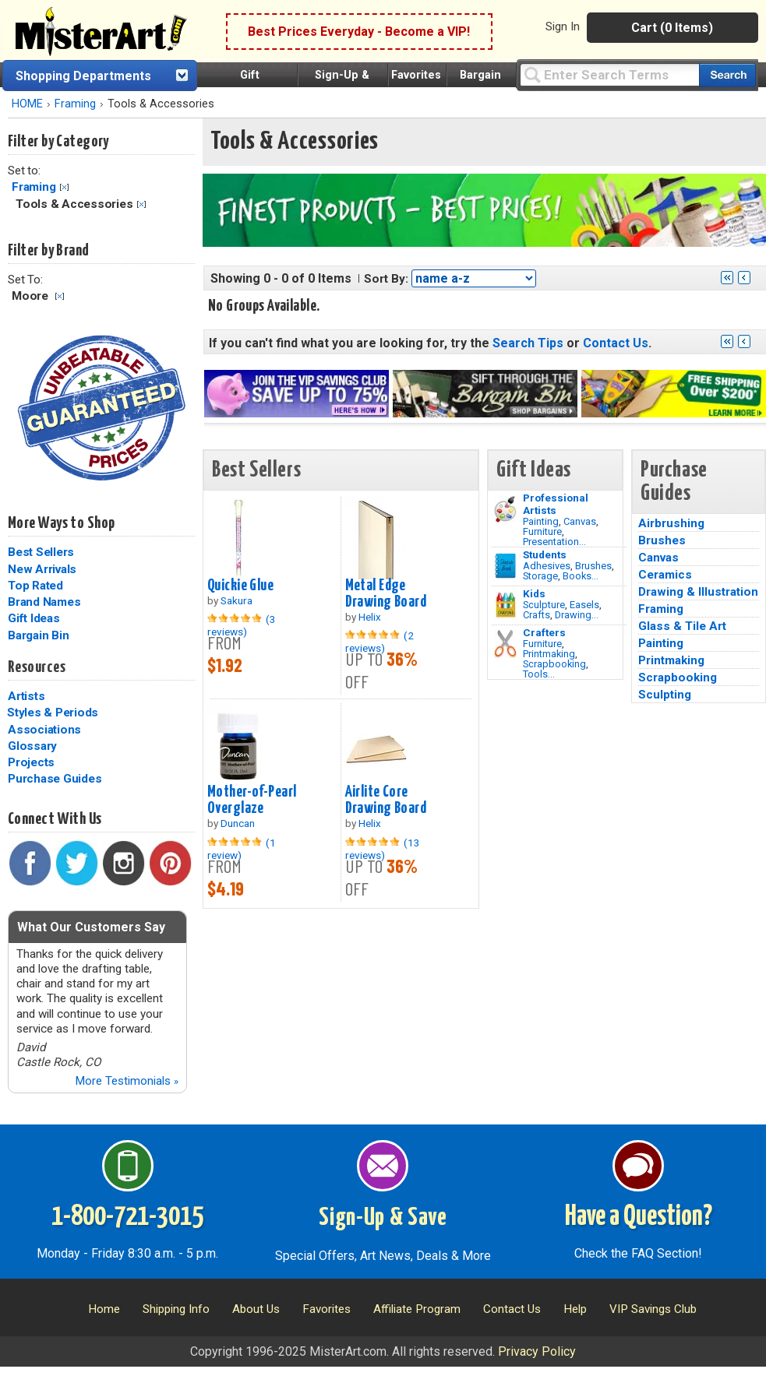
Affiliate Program (417, 1309)
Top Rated (35, 586)
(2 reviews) (379, 641)
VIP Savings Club (653, 1309)
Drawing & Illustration (698, 592)
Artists (26, 696)
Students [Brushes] (545, 554)
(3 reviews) (241, 625)
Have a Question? (638, 1217)
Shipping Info (176, 1309)
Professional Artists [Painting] (555, 503)
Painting (541, 521)
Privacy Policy (537, 1351)
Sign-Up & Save (383, 1217)
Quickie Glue (240, 585)
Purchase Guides (54, 779)
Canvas (579, 521)
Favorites (416, 75)
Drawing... (576, 615)
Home (104, 1309)
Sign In (562, 26)
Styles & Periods (52, 713)
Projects (31, 762)
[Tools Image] (505, 644)
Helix (369, 617)
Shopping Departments (83, 76)
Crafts (536, 615)
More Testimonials (126, 1081)
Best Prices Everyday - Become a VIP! (359, 31)
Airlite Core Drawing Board (386, 800)
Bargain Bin (38, 635)
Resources (36, 667)
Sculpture (544, 605)
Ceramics (665, 575)
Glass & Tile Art (682, 626)
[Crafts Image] (505, 605)
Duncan (238, 823)
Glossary (32, 746)
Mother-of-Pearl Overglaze (251, 800)
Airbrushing (671, 523)
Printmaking (549, 654)
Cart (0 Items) (672, 27)
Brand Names (44, 602)
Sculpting (664, 695)
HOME (27, 104)
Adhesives (546, 566)
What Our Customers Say (91, 927)
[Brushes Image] (505, 566)
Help (575, 1309)
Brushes (593, 566)
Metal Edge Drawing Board (386, 594)
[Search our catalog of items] (727, 75)
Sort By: (386, 279)
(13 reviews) (382, 848)
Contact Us (615, 343)
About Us (256, 1309)
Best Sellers (41, 552)
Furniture (542, 531)
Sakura (236, 600)
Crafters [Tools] (544, 632)
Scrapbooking (554, 664)
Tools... (539, 674)
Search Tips (527, 343)
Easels (584, 605)
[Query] (609, 74)
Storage (540, 576)
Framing (75, 104)
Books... (580, 576)
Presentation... (554, 541)
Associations (44, 730)
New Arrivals (42, 569)
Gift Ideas (34, 618)
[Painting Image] (505, 509)
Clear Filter (64, 187)
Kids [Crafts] (534, 593)
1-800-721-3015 (127, 1217)
